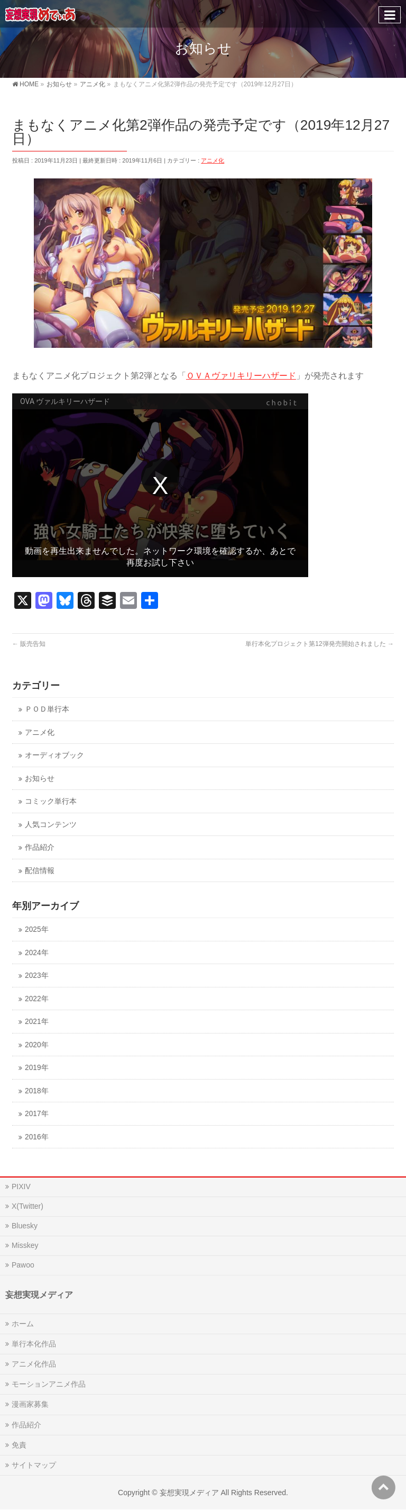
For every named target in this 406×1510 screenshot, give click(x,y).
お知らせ (39, 779)
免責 (19, 1445)
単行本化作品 (34, 1344)
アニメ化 (212, 160)
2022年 (36, 999)
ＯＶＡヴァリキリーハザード (241, 375)
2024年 (36, 953)
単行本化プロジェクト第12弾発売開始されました (319, 644)
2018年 (36, 1091)
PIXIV (21, 1186)
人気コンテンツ (51, 825)
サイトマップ (34, 1465)
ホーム (23, 1323)
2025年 (36, 929)
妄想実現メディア (189, 1492)
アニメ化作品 (34, 1364)
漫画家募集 (30, 1404)
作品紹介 (39, 847)
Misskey (25, 1245)
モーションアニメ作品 (49, 1384)
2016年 (36, 1137)
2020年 (36, 1045)
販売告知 (28, 644)
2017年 (36, 1114)
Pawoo (23, 1265)
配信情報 (39, 871)
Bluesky (25, 1225)
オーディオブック (54, 755)
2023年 (36, 975)
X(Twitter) (27, 1206)
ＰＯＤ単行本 (47, 709)
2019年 (36, 1068)
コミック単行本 (51, 801)
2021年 (36, 1022)
